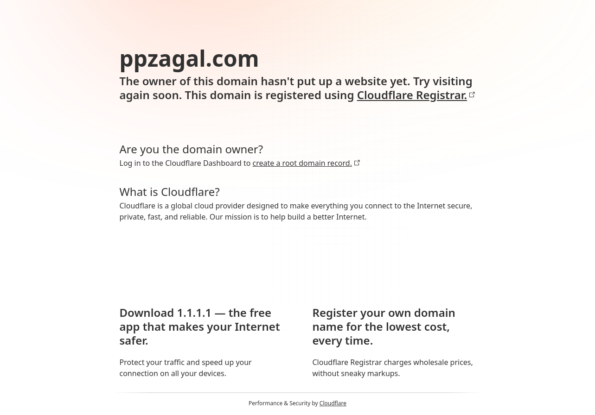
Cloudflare (333, 403)
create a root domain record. (306, 163)
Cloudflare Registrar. (416, 95)
